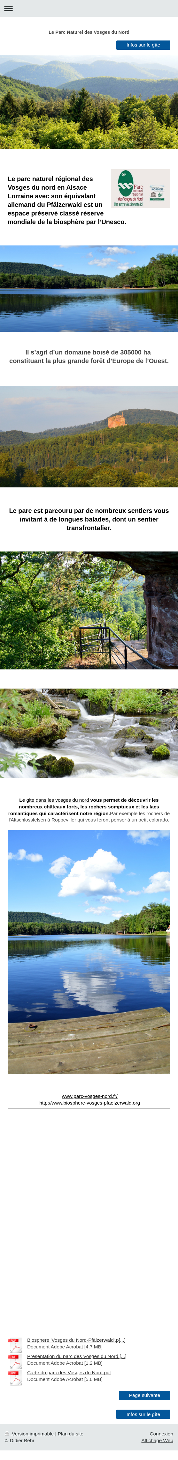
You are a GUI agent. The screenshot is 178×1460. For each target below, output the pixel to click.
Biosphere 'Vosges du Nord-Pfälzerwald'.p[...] (76, 1340)
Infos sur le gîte (143, 44)
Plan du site (70, 1433)
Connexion (161, 1433)
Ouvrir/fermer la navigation (89, 8)
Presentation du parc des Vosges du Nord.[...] (77, 1356)
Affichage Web (157, 1440)
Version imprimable (30, 1433)
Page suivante (144, 1395)
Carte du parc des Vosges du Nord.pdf (69, 1372)
